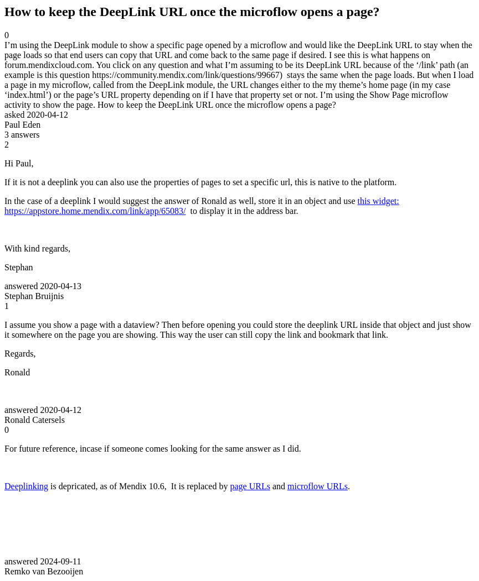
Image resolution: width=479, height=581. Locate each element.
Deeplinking (26, 486)
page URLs (250, 486)
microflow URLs (317, 486)
